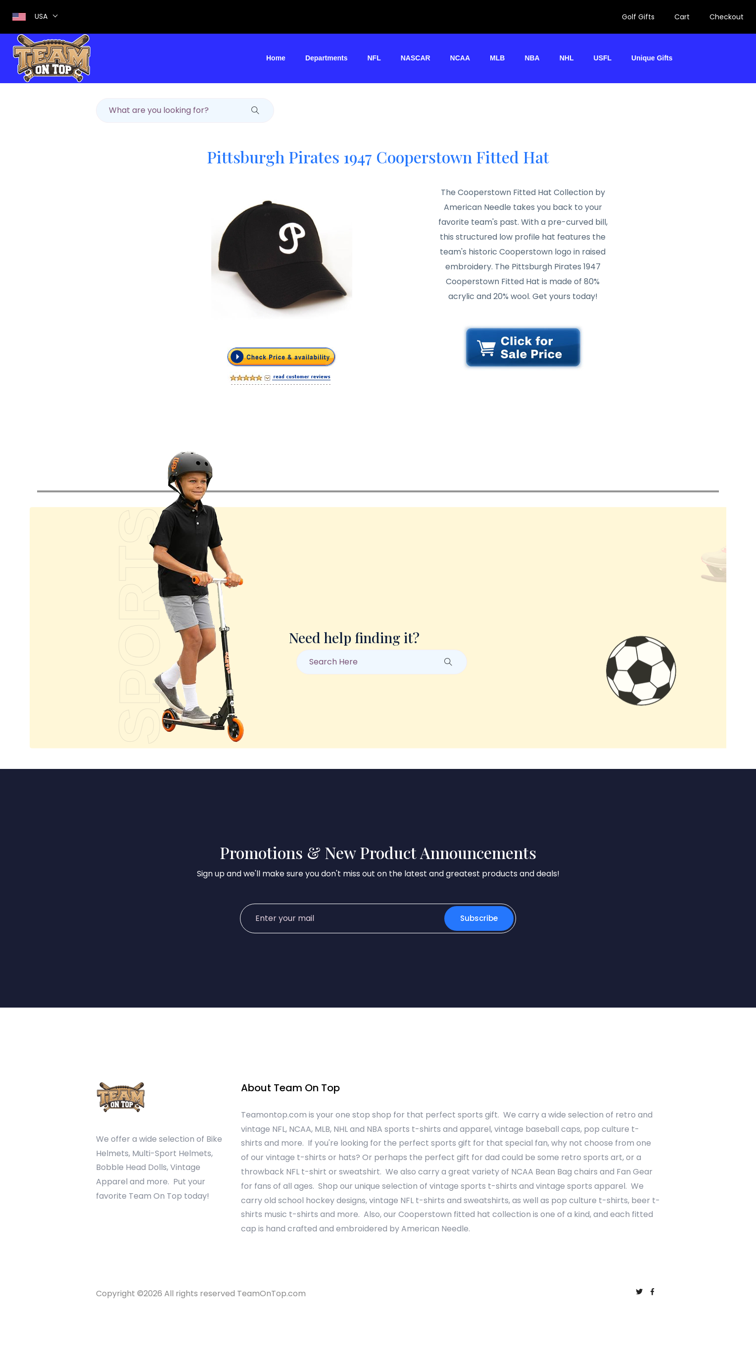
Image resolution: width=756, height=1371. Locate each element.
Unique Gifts (651, 58)
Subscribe (479, 918)
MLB (497, 58)
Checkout (726, 17)
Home (275, 58)
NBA (531, 58)
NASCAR (415, 58)
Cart (682, 17)
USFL (603, 58)
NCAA (460, 58)
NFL (374, 58)
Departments (326, 58)
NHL (567, 58)
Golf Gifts (638, 17)
